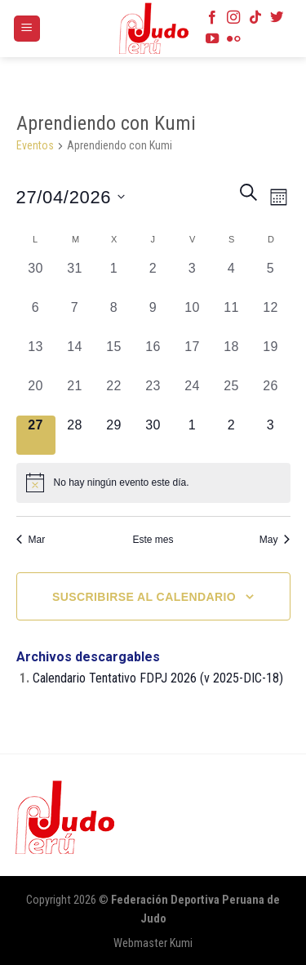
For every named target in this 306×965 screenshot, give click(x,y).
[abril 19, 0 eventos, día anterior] (270, 356)
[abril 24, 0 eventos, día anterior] (192, 396)
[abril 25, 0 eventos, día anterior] (231, 396)
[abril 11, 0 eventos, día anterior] (231, 317)
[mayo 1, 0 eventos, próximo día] (192, 435)
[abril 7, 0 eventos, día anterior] (75, 317)
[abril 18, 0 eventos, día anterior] (231, 356)
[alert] (153, 482)
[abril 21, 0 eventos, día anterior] (75, 396)
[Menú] (27, 29)
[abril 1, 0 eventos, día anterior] (114, 278)
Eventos (35, 145)
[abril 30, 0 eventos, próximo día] (153, 435)
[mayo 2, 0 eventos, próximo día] (231, 435)
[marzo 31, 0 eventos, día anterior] (75, 278)
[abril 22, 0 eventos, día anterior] (114, 396)
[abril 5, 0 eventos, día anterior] (270, 278)
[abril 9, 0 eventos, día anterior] (153, 317)
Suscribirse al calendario (144, 596)
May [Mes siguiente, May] (274, 539)
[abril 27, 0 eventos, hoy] (35, 435)
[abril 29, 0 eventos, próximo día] (114, 435)
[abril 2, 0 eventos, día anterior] (153, 278)
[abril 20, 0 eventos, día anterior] (35, 396)
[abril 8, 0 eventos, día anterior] (114, 317)
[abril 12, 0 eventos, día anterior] (270, 317)
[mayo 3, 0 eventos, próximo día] (270, 435)
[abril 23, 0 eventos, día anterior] (153, 396)
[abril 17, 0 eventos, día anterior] (192, 356)
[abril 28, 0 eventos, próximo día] (75, 435)
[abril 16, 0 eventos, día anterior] (153, 356)
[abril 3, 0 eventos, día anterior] (192, 278)
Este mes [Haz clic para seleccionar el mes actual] (152, 539)
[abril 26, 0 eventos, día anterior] (270, 396)
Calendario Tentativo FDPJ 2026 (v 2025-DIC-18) (158, 678)
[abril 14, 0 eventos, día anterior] (75, 356)
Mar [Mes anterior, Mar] (31, 539)
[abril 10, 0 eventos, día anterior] (192, 317)
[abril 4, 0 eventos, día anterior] (231, 278)
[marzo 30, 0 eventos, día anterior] (35, 278)
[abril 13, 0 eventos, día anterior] (35, 356)
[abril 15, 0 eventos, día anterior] (114, 356)
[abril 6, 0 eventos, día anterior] (35, 317)
